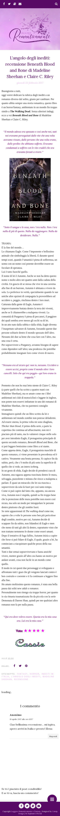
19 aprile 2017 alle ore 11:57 (21, 719)
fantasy (22, 674)
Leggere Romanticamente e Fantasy (26, 811)
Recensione (21, 679)
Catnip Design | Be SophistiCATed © (37, 812)
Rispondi (53, 736)
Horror (34, 674)
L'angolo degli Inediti (25, 676)
